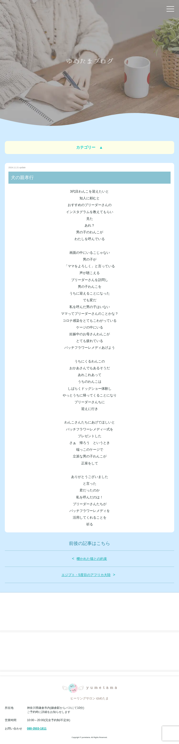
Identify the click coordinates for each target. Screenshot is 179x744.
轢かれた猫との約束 (92, 558)
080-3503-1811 (36, 728)
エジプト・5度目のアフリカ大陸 (86, 574)
